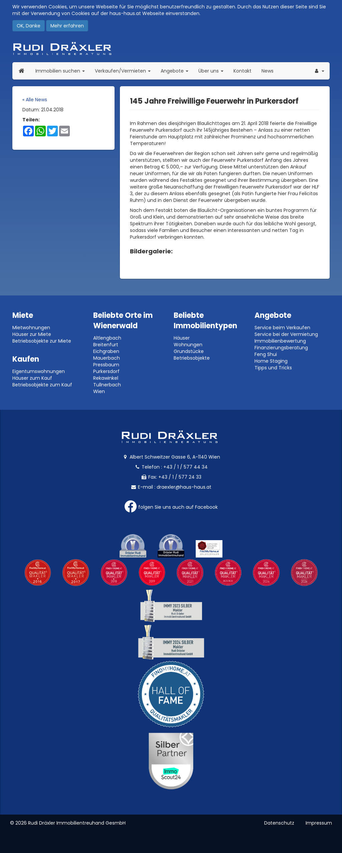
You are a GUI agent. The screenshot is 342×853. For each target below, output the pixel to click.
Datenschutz (279, 823)
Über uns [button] (213, 70)
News (268, 71)
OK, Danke (28, 25)
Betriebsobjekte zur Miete (41, 341)
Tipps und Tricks (273, 367)
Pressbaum (106, 364)
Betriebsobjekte (192, 358)
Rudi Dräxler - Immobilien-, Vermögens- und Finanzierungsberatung (171, 48)
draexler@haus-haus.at (184, 487)
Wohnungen (188, 344)
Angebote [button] (174, 71)
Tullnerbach (107, 384)
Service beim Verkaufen (282, 327)
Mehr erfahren (67, 25)
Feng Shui (265, 354)
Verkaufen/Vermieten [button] (125, 70)
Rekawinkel (105, 378)
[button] (319, 71)
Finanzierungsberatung (281, 347)
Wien (99, 391)
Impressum (319, 823)
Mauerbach (106, 358)
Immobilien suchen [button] (62, 70)
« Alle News (34, 99)
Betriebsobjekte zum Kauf (42, 384)
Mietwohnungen (31, 327)
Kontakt (242, 71)
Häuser (182, 338)
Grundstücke (189, 351)
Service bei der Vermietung (286, 334)
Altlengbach (107, 338)
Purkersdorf (106, 371)
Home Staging (271, 361)
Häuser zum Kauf (32, 378)
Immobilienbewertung (280, 341)
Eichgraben (106, 351)
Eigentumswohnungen (38, 371)
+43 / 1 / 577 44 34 (185, 467)
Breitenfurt (105, 344)
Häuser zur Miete (31, 334)
